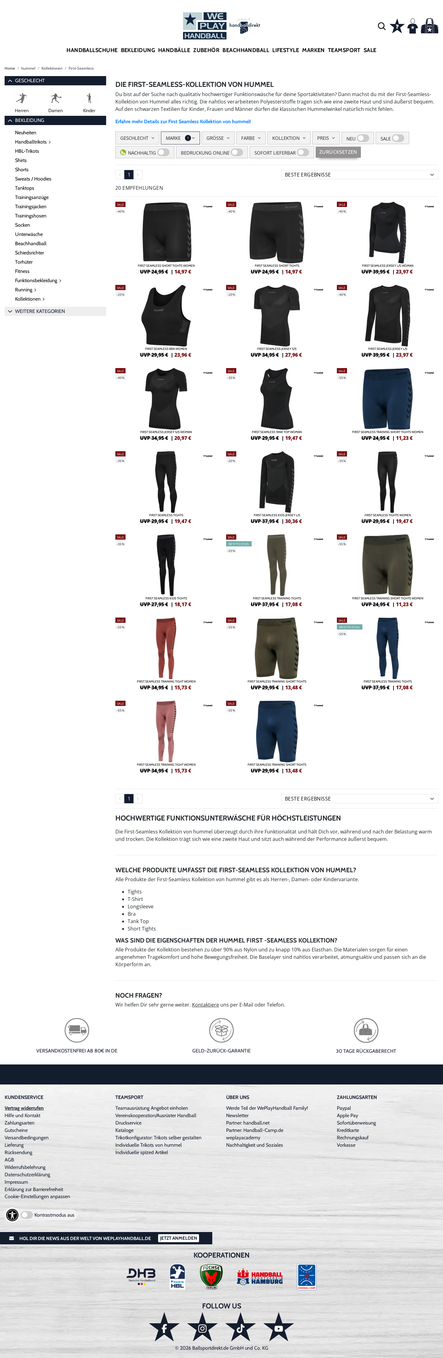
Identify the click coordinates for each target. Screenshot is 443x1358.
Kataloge (124, 1130)
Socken (22, 225)
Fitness (22, 271)
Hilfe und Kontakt (22, 1115)
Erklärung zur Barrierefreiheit (34, 1189)
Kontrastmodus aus (54, 1215)
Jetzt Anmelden (178, 1238)
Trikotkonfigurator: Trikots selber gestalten (158, 1138)
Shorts (22, 169)
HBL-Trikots (27, 151)
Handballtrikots (31, 142)
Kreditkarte (348, 1130)
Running (23, 290)
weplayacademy (243, 1138)
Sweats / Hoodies (33, 179)
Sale (370, 50)
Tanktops (24, 188)
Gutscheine (16, 1130)
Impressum (16, 1182)
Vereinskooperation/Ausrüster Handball (155, 1115)
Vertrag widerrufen (24, 1108)
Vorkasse (346, 1145)
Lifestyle (285, 50)
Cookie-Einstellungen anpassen (37, 1196)
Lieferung (14, 1145)
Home (10, 68)
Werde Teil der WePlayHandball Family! (267, 1108)
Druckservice (128, 1123)
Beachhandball (245, 50)
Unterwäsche (29, 234)
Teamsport (344, 50)
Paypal (344, 1108)
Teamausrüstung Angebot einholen (151, 1108)
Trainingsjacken (30, 206)
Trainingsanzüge (32, 197)
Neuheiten (25, 133)
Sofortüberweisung (356, 1123)
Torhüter (24, 262)
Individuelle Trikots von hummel (148, 1145)
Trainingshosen (30, 216)
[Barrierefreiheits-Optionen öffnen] (12, 1215)
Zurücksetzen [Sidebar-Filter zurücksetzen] (338, 152)
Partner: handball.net (247, 1123)
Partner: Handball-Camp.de (254, 1130)
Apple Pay (347, 1115)
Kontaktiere (205, 1004)
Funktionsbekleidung (36, 280)
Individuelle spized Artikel (141, 1152)
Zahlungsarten (19, 1123)
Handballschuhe (92, 50)
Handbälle (174, 50)
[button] (382, 26)
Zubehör (206, 50)
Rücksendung (18, 1152)
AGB (9, 1160)
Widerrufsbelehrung (25, 1167)
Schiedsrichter (29, 253)
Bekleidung (138, 50)
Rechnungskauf (353, 1138)
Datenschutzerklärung (27, 1175)
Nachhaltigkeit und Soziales (254, 1145)
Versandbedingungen (27, 1138)
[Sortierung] (359, 174)
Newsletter (237, 1115)
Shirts (21, 160)
